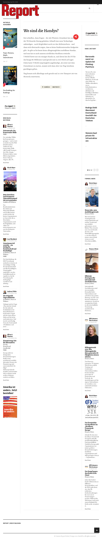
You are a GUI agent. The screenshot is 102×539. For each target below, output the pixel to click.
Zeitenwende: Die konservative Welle (10, 132)
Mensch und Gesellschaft (7, 347)
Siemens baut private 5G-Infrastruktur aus (91, 137)
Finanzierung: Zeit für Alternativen (9, 342)
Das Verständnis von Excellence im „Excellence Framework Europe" (91, 426)
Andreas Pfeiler (12, 291)
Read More (6, 162)
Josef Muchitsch (12, 239)
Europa (5, 344)
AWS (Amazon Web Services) (93, 319)
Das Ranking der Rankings (9, 91)
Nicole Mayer (11, 168)
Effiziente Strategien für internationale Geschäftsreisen (90, 279)
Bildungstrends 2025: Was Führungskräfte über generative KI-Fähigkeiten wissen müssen (92, 352)
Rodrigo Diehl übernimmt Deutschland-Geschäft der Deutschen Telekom (91, 114)
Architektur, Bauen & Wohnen (9, 253)
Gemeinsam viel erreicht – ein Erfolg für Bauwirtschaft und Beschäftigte (9, 247)
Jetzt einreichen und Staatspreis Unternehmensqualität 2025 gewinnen (10, 197)
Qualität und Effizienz (9, 202)
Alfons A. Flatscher (10, 125)
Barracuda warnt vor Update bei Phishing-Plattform (90, 61)
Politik (5, 134)
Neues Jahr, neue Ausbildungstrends (91, 211)
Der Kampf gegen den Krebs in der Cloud (91, 473)
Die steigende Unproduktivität (9, 297)
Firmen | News (89, 214)
